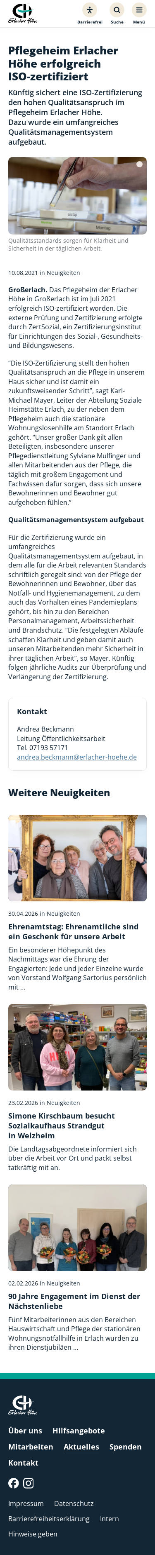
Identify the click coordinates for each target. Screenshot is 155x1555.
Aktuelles (81, 1447)
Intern (109, 1518)
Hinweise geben (32, 1534)
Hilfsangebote (78, 1430)
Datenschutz (74, 1503)
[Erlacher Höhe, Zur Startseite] (22, 14)
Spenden (126, 1447)
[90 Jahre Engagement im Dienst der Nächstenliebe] (77, 1268)
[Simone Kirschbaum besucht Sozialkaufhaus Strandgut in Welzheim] (77, 1088)
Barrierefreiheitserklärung (49, 1518)
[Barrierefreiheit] (90, 13)
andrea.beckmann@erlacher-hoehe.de (77, 757)
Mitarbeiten (30, 1447)
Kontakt (23, 1463)
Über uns (25, 1430)
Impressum (26, 1503)
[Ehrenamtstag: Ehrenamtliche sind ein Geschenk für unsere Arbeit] (77, 903)
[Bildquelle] (139, 164)
